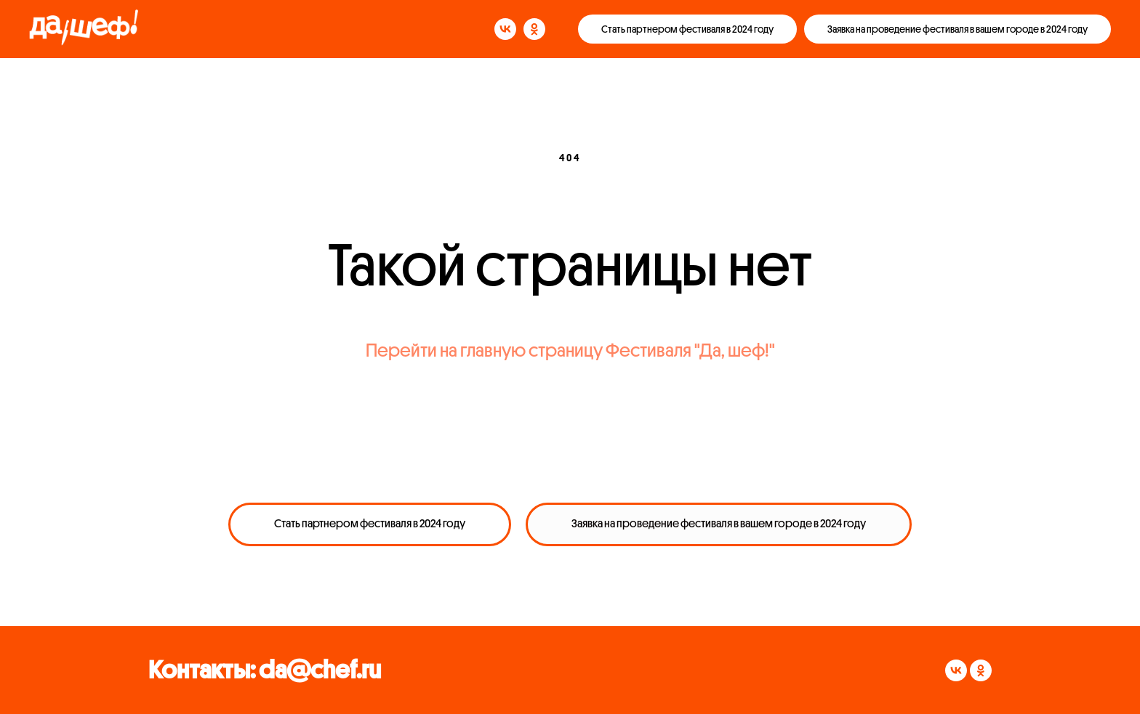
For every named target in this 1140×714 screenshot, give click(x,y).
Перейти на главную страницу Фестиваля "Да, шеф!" (570, 350)
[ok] (534, 29)
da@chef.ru (320, 670)
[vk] (505, 29)
